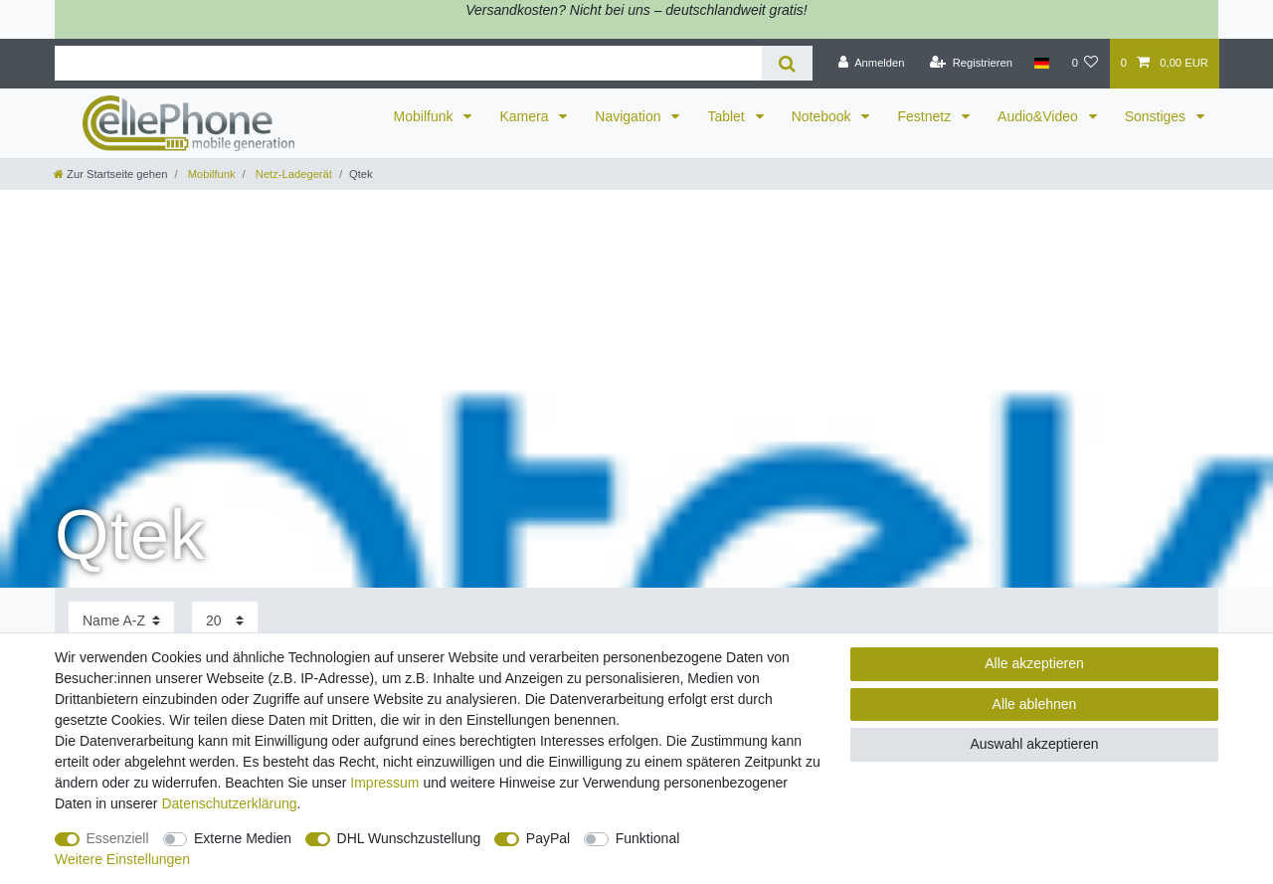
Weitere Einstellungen (122, 859)
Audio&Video (1040, 116)
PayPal (548, 838)
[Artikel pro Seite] (225, 621)
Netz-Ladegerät (292, 174)
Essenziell (118, 838)
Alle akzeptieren (1034, 663)
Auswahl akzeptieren (1034, 744)
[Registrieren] (971, 63)
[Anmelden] (871, 63)
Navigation (629, 116)
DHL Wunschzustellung (409, 838)
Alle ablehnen (1035, 704)
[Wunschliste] (1084, 63)
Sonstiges (1157, 116)
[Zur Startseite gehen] (110, 174)
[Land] (1041, 63)
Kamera (525, 116)
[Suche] (787, 63)
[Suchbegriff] (408, 63)
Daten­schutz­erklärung (228, 803)
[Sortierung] (121, 621)
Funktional (648, 838)
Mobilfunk (425, 116)
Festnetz (926, 116)
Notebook (823, 116)
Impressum (384, 783)
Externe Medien (242, 838)
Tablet (727, 116)
